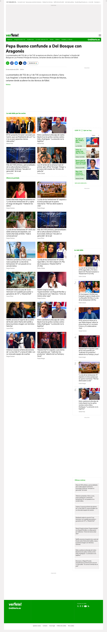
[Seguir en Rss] (88, 606)
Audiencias (30, 39)
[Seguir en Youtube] (85, 606)
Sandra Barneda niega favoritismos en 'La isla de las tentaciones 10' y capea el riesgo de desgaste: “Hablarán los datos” (20, 202)
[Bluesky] (16, 63)
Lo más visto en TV (42, 39)
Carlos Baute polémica (69, 2)
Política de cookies (61, 625)
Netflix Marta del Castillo (59, 2)
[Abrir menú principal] (100, 35)
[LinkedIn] (24, 63)
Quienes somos (37, 625)
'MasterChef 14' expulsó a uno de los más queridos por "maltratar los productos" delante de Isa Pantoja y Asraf (89, 351)
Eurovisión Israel (21, 2)
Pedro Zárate (41, 173)
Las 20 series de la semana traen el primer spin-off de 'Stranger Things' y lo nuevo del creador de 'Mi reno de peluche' (51, 168)
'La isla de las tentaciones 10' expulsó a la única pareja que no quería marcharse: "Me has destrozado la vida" (88, 378)
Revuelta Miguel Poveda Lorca (81, 2)
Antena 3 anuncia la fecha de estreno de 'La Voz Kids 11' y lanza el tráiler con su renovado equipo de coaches (20, 352)
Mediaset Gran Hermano (47, 2)
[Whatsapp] (7, 63)
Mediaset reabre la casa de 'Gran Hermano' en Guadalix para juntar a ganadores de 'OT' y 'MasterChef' (19, 291)
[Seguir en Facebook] (80, 606)
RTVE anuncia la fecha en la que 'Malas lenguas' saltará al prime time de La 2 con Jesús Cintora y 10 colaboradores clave (88, 324)
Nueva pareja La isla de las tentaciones (34, 2)
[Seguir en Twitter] (78, 606)
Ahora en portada (12, 178)
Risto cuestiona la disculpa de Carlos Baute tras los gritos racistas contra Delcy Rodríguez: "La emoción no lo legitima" (88, 405)
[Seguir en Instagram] (82, 606)
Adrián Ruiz (9, 143)
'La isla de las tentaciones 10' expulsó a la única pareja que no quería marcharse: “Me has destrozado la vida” (51, 202)
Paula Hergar (41, 208)
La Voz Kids (90, 2)
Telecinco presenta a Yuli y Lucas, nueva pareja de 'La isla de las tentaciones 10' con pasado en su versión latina (18, 262)
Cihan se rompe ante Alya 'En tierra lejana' (80, 151)
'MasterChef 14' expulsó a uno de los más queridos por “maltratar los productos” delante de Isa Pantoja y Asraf (50, 353)
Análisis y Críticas (66, 39)
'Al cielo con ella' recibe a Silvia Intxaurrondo (80, 140)
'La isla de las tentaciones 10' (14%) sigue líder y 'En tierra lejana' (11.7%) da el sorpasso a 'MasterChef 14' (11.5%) (51, 262)
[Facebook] (12, 63)
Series (52, 39)
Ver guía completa (81, 183)
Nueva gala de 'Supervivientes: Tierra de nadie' (81, 162)
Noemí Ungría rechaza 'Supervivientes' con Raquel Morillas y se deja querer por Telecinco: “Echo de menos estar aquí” (51, 292)
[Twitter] (20, 63)
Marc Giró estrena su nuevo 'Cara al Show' (80, 173)
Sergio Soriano (10, 208)
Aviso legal (52, 625)
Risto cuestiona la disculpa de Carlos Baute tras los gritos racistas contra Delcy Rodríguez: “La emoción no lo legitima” (50, 138)
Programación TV (19, 39)
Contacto (45, 625)
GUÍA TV (83, 130)
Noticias (9, 39)
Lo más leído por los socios (16, 113)
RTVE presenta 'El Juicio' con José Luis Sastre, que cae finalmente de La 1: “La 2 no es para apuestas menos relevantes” (20, 138)
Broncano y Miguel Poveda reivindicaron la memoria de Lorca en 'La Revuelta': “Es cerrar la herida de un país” (87, 563)
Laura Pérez (9, 173)
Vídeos (57, 39)
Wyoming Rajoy (97, 2)
